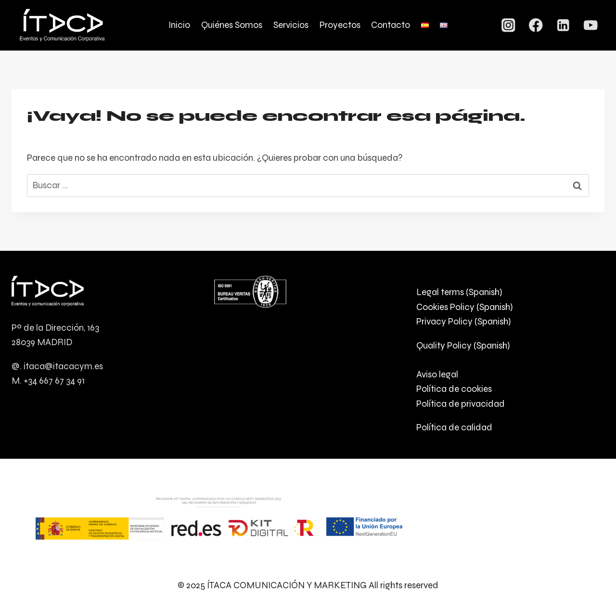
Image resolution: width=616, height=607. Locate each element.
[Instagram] (508, 25)
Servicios (290, 24)
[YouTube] (590, 25)
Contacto (390, 24)
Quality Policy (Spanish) (463, 345)
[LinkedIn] (563, 25)
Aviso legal (437, 374)
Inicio (179, 24)
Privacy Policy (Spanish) (463, 321)
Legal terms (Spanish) (459, 291)
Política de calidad (454, 427)
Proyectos (340, 24)
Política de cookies (454, 388)
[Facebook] (536, 25)
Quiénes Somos (231, 24)
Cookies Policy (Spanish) (464, 306)
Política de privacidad (460, 403)
